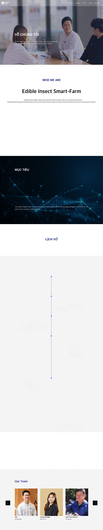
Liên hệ (90, 3)
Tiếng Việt (97, 3)
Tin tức (84, 3)
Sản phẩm (78, 3)
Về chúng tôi (70, 3)
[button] (17, 504)
